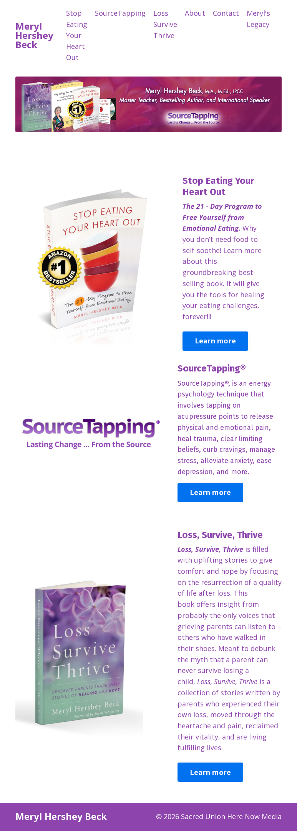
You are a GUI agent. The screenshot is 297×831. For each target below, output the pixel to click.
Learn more (216, 341)
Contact (226, 13)
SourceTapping (120, 13)
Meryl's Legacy (258, 18)
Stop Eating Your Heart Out (76, 35)
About (195, 13)
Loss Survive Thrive (165, 24)
